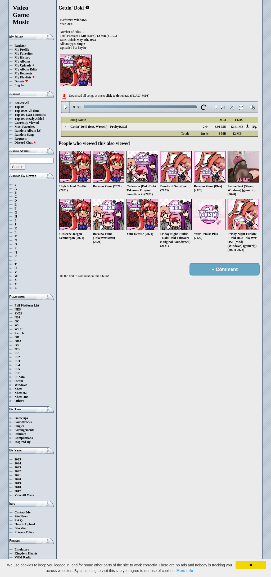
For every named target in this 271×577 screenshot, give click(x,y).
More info (185, 571)
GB (17, 337)
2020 (18, 479)
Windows (21, 385)
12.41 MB (237, 126)
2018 (18, 487)
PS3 (17, 361)
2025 (18, 459)
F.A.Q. (19, 520)
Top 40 (19, 107)
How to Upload (25, 524)
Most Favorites (25, 126)
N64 (17, 317)
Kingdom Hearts (26, 553)
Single (80, 44)
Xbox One (21, 397)
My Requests (23, 73)
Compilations (24, 438)
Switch (19, 333)
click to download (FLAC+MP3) (127, 95)
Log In (19, 85)
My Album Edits (26, 69)
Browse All (22, 103)
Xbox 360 (21, 393)
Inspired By (22, 442)
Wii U (18, 329)
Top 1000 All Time (27, 111)
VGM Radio (23, 557)
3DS (17, 349)
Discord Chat (25, 142)
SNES (18, 313)
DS (17, 345)
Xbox (18, 389)
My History (22, 57)
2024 (18, 463)
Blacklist (20, 528)
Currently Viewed (27, 123)
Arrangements (24, 430)
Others (19, 401)
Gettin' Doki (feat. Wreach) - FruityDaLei (98, 126)
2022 (18, 471)
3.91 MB (220, 126)
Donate (21, 81)
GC (17, 321)
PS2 (17, 357)
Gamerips (21, 418)
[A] (39, 130)
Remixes (20, 434)
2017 (18, 491)
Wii (17, 325)
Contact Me (22, 512)
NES (18, 309)
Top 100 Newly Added (29, 119)
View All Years (24, 495)
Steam (19, 381)
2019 (18, 483)
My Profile (22, 49)
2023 (18, 467)
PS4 (17, 365)
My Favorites (24, 53)
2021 (18, 475)
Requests (21, 138)
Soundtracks (23, 422)
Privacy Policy (24, 532)
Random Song (24, 134)
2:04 (206, 126)
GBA (18, 341)
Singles (19, 426)
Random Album (25, 130)
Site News (21, 516)
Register (20, 45)
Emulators (22, 549)
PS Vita (20, 377)
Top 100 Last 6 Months (30, 115)
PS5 (17, 369)
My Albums (22, 61)
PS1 (17, 353)
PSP (17, 373)
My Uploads (25, 65)
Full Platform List (27, 305)
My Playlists (25, 77)
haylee (82, 48)
